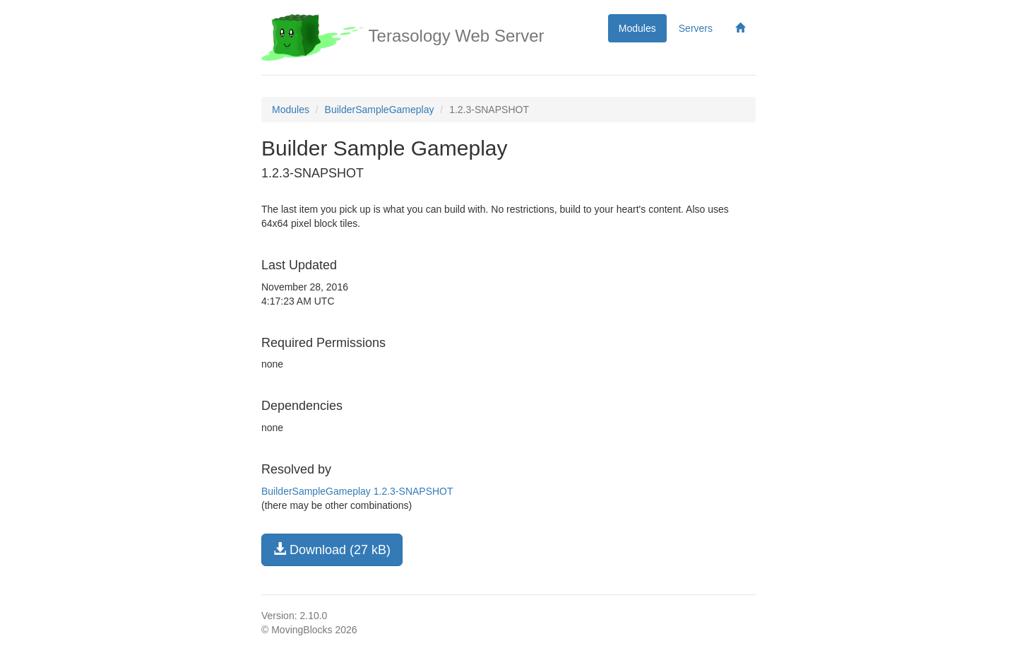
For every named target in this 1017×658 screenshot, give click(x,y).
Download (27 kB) (332, 549)
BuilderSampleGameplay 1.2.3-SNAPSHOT (357, 491)
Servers (696, 28)
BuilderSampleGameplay (379, 109)
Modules (637, 28)
